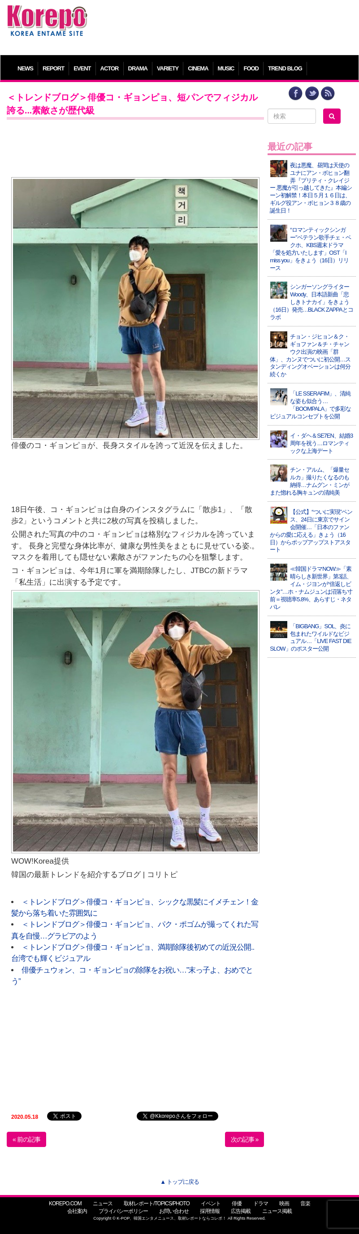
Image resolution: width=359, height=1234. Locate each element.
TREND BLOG (285, 68)
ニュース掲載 (277, 1211)
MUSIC (226, 68)
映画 (284, 1203)
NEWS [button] (25, 68)
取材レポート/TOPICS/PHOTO (157, 1203)
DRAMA (137, 68)
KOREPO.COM (65, 1203)
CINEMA (198, 68)
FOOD (251, 68)
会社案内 (77, 1211)
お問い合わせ (174, 1211)
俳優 (237, 1203)
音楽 (305, 1203)
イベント (211, 1203)
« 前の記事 (26, 1139)
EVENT (82, 68)
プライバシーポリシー (123, 1211)
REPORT (53, 68)
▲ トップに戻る (179, 1181)
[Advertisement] (223, 24)
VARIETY (167, 68)
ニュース (102, 1203)
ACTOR (109, 68)
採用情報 (210, 1211)
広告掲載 (241, 1211)
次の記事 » (245, 1139)
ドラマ (260, 1203)
